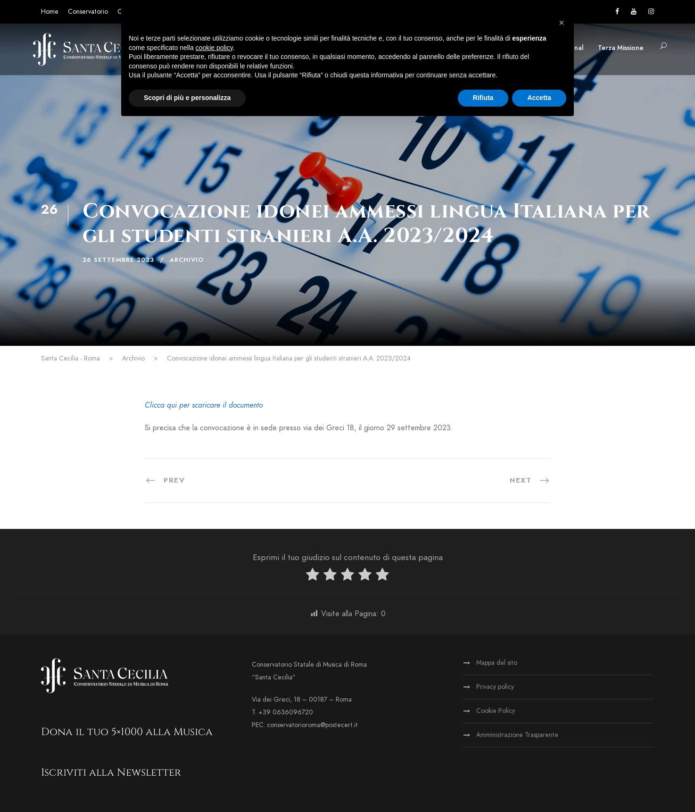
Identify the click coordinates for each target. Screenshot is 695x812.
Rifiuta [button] (483, 97)
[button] (561, 22)
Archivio (187, 260)
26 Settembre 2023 (118, 260)
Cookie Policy (495, 710)
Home (49, 11)
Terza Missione (621, 47)
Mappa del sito (496, 662)
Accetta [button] (539, 97)
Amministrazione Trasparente (517, 734)
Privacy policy (495, 686)
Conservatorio (88, 11)
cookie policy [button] (214, 47)
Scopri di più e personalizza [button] (187, 97)
